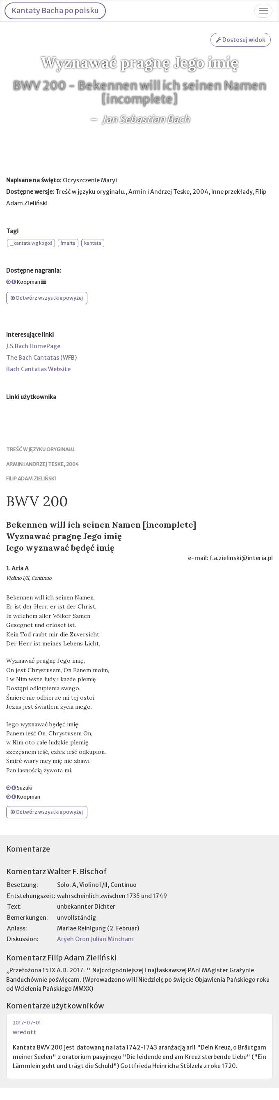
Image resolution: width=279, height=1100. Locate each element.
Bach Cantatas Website (38, 369)
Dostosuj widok (240, 40)
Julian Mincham (112, 939)
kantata (92, 243)
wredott (24, 1032)
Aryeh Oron (73, 939)
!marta (68, 243)
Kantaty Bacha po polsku (55, 10)
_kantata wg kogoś (31, 243)
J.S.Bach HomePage (33, 346)
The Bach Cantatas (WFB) (41, 357)
